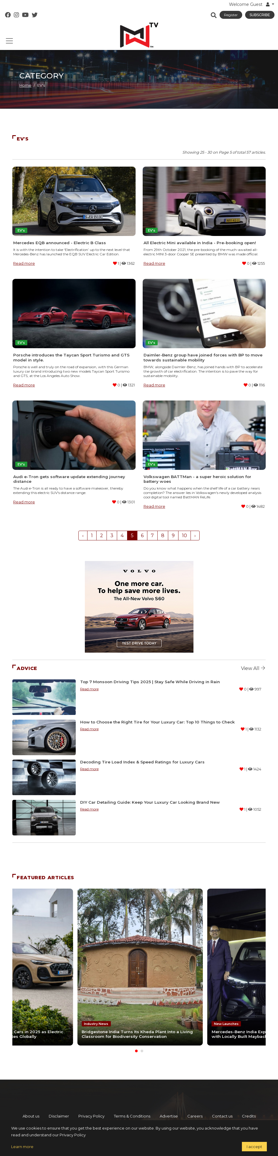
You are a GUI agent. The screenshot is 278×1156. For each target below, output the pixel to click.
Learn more (22, 1146)
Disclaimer (59, 1115)
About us (31, 1115)
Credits (249, 1115)
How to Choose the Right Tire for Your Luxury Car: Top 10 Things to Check (157, 722)
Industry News (96, 1022)
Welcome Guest (250, 4)
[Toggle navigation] (9, 40)
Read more (24, 263)
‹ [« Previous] (83, 535)
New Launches (225, 1018)
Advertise (169, 1115)
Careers (195, 1115)
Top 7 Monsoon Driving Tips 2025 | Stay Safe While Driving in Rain (150, 681)
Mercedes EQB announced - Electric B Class (59, 242)
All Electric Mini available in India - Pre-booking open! (200, 242)
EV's (21, 230)
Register (231, 15)
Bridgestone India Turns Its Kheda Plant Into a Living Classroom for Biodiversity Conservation (137, 1032)
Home (25, 85)
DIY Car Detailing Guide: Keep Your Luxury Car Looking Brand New (150, 802)
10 (184, 535)
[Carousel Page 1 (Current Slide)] (136, 1049)
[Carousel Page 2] (142, 1049)
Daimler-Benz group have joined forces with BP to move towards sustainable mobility (203, 357)
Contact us (222, 1115)
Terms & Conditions (132, 1115)
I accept (254, 1146)
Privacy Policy (91, 1115)
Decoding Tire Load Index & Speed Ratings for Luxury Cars (142, 762)
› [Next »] (195, 535)
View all (253, 668)
